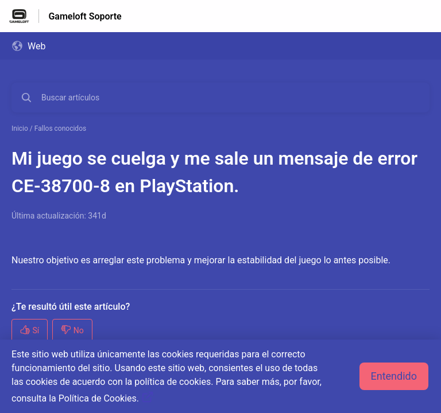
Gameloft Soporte (84, 16)
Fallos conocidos (60, 128)
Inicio (19, 128)
